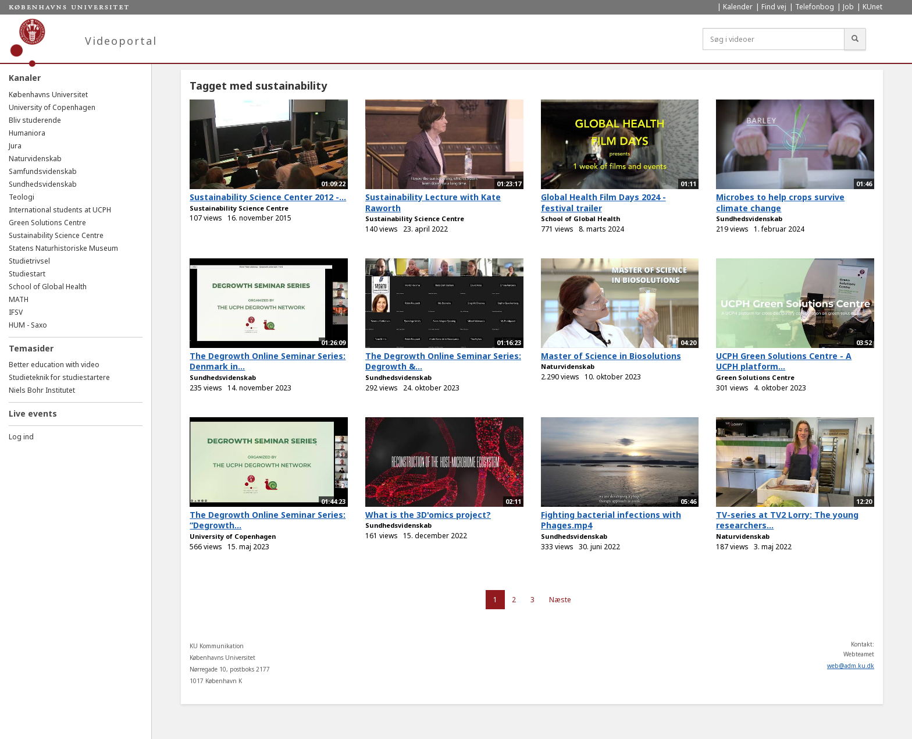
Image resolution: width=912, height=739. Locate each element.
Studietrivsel (29, 261)
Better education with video (54, 365)
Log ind (21, 437)
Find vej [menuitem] (773, 7)
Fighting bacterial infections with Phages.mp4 (611, 520)
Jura (15, 146)
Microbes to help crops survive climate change (780, 202)
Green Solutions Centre (47, 223)
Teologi (21, 197)
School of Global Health (48, 287)
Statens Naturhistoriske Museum (63, 248)
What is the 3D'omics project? (428, 514)
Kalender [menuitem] (738, 7)
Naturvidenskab (35, 159)
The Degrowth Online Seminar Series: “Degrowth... (267, 520)
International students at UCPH (60, 210)
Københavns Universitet (48, 95)
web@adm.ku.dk (850, 666)
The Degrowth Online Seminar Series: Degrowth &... (443, 361)
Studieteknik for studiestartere (59, 377)
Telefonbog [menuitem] (814, 7)
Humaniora (27, 133)
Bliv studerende (35, 120)
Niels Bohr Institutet (42, 390)
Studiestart (27, 274)
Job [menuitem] (848, 7)
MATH (18, 299)
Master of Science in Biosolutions (611, 355)
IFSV (16, 312)
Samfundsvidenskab (43, 171)
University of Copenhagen (52, 107)
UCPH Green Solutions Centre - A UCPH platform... (784, 361)
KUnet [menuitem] (872, 7)
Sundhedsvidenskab (43, 184)
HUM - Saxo (28, 325)
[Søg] (855, 39)
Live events (33, 413)
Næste (560, 600)
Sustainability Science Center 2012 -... (268, 196)
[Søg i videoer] (774, 39)
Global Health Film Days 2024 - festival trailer (603, 202)
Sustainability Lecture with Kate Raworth (433, 202)
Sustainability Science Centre (56, 235)
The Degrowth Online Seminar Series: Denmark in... (267, 361)
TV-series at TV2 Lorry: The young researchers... (787, 520)
